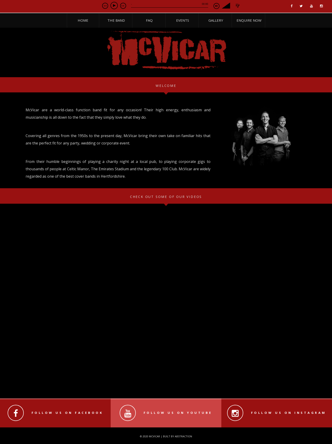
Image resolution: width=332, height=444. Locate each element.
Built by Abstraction (177, 436)
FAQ (149, 20)
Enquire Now (249, 20)
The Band (116, 20)
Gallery (215, 20)
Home (83, 20)
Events (182, 20)
